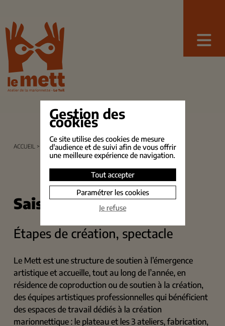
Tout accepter (112, 174)
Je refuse (112, 208)
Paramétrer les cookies (113, 192)
